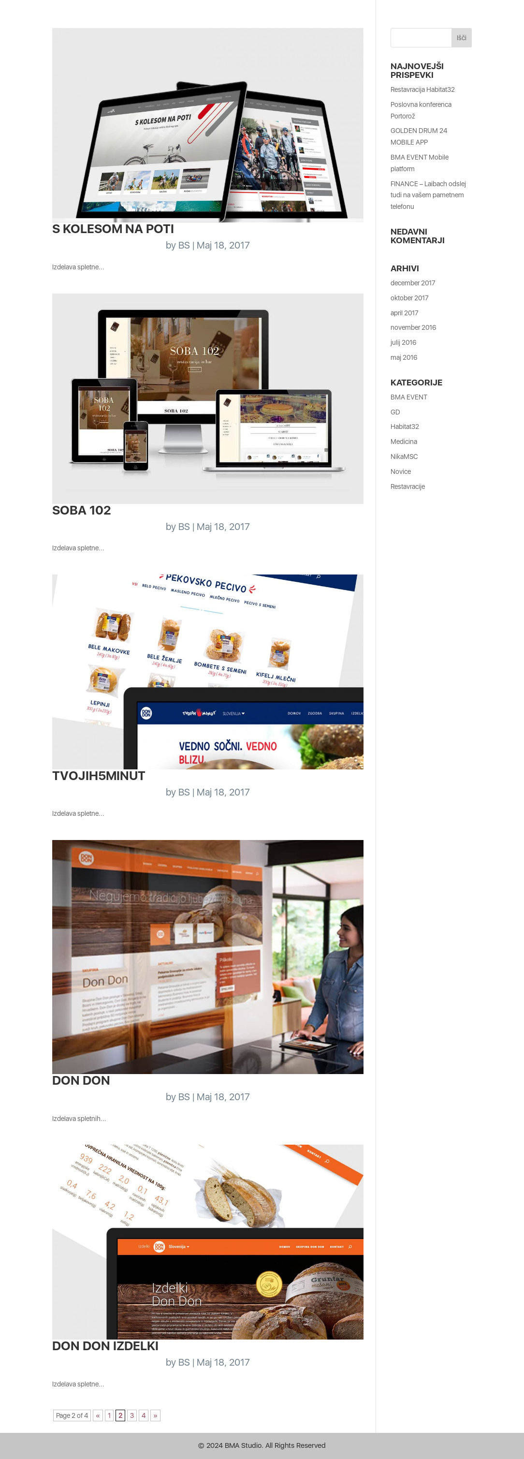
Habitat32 (405, 426)
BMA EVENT (409, 397)
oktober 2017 (410, 298)
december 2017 (413, 283)
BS (184, 245)
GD (395, 412)
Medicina (404, 441)
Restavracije (408, 486)
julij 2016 (403, 342)
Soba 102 (81, 509)
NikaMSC (404, 456)
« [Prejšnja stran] (98, 1415)
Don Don (81, 1080)
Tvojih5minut (99, 775)
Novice (401, 471)
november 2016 (413, 327)
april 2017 (405, 313)
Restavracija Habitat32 (423, 89)
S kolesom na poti (113, 228)
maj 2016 (404, 357)
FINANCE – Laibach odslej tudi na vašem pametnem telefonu (428, 195)
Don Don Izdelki (105, 1345)
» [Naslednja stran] (155, 1415)
